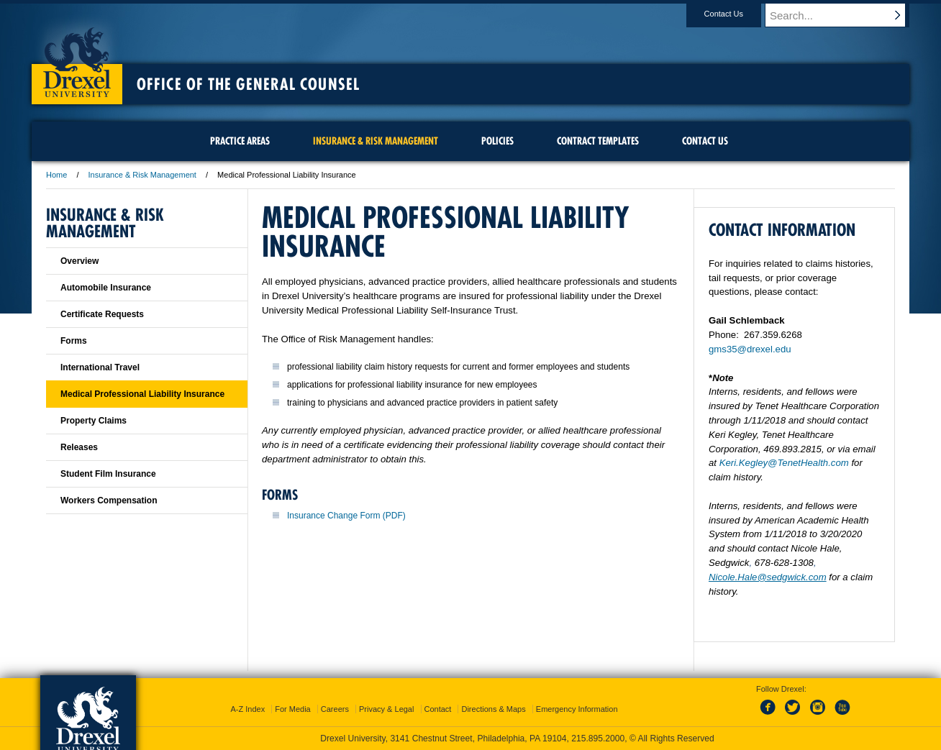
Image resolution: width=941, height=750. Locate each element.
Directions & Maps (493, 709)
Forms (73, 341)
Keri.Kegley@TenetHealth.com (784, 462)
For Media (293, 709)
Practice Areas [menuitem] (240, 140)
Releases (79, 447)
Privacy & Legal (386, 709)
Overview (79, 261)
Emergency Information (577, 709)
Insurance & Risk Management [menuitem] (375, 140)
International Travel (100, 367)
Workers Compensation (108, 500)
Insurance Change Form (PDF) (346, 516)
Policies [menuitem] (497, 140)
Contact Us (737, 13)
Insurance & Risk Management (142, 174)
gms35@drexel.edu (750, 349)
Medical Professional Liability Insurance (142, 394)
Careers (335, 709)
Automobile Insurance (105, 288)
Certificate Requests (102, 314)
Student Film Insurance (108, 474)
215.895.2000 (597, 738)
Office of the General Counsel (248, 84)
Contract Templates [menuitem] (598, 140)
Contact (438, 709)
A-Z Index (247, 709)
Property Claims (93, 421)
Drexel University (77, 57)
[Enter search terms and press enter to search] (844, 15)
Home (56, 174)
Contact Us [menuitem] (705, 140)
